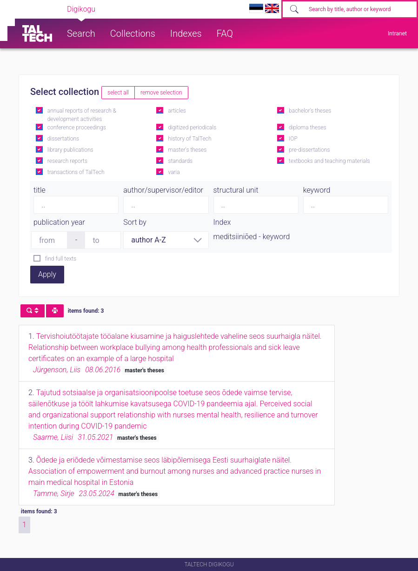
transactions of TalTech (76, 172)
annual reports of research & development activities (81, 114)
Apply (47, 274)
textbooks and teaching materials (329, 161)
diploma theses (307, 127)
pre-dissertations (309, 150)
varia (173, 172)
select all (118, 92)
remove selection (161, 92)
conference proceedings (76, 127)
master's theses (187, 150)
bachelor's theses (310, 110)
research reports (67, 161)
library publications (70, 150)
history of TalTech (189, 138)
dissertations (63, 138)
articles (177, 110)
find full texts (60, 258)
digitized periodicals (192, 127)
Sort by (134, 222)
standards (180, 161)
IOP (293, 138)
